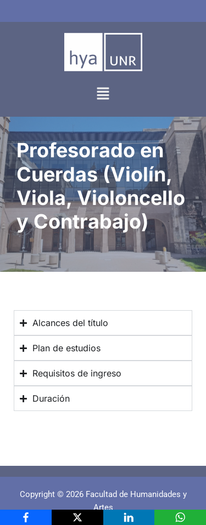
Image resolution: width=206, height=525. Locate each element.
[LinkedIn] (129, 517)
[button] (103, 94)
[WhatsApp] (180, 517)
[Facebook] (26, 517)
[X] (77, 517)
